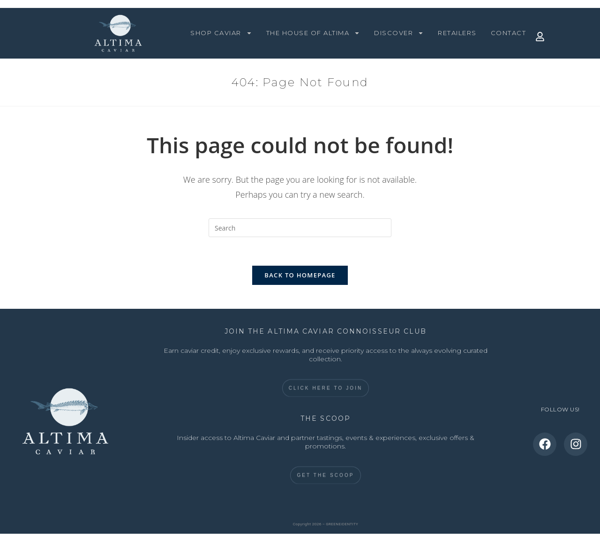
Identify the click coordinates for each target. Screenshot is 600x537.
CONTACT (508, 33)
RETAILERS (457, 33)
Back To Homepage (299, 275)
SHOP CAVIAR (221, 33)
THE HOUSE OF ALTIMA (313, 33)
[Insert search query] (300, 227)
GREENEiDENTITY (342, 524)
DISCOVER (399, 33)
